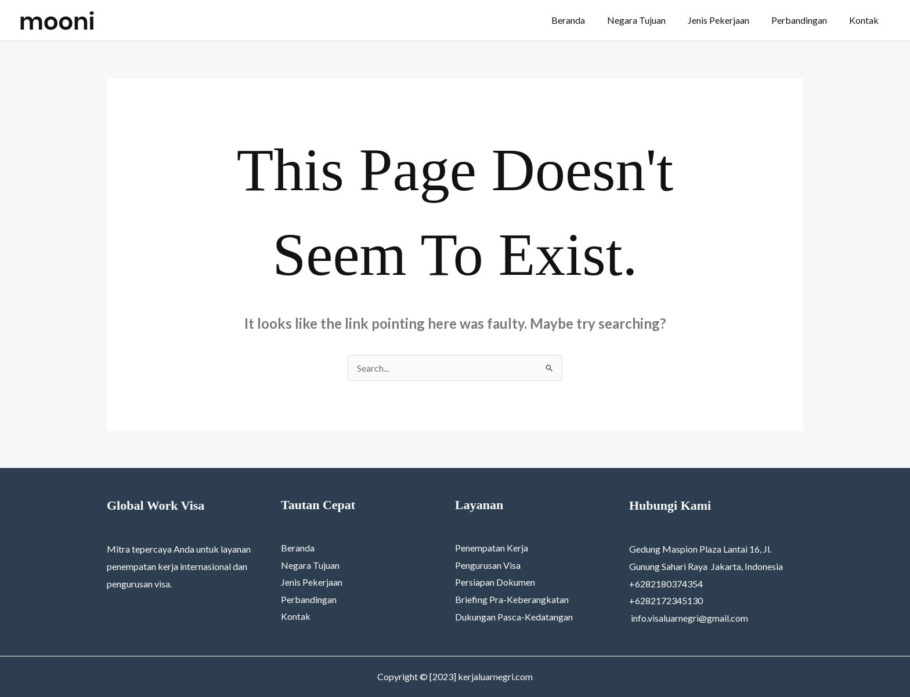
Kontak (865, 20)
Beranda (584, 20)
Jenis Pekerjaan (727, 20)
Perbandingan (804, 20)
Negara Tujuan (648, 20)
